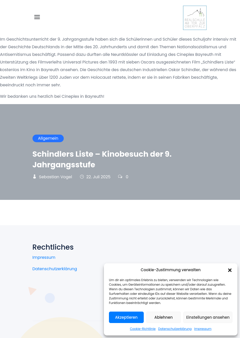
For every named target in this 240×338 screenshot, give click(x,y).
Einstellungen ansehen (208, 317)
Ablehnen (163, 317)
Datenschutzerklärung (175, 329)
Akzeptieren (126, 317)
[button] (229, 269)
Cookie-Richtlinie (142, 329)
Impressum (203, 329)
